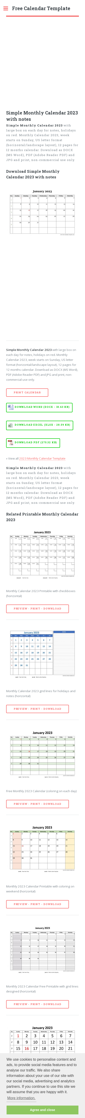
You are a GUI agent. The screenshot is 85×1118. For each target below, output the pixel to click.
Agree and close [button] (42, 1110)
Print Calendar (27, 392)
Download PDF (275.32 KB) (36, 442)
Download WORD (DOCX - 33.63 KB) (42, 406)
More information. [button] (21, 1098)
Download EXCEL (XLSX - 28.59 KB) (42, 424)
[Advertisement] (42, 61)
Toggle (8, 8)
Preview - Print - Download (37, 608)
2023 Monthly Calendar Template (42, 458)
